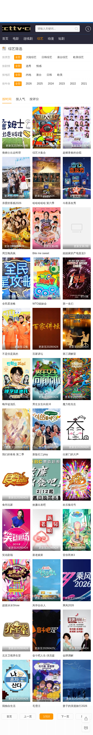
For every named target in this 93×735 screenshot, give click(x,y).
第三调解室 (69, 353)
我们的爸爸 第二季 (13, 454)
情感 (39, 66)
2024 (51, 83)
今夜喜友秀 (69, 203)
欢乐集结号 (69, 504)
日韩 (49, 74)
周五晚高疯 (8, 253)
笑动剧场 (7, 555)
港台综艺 (62, 57)
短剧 (61, 38)
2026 (29, 83)
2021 (84, 83)
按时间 (6, 99)
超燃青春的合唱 (72, 152)
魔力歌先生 (69, 404)
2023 (62, 83)
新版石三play (40, 454)
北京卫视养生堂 (11, 655)
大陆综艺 (31, 57)
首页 (5, 38)
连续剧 (28, 38)
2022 (73, 83)
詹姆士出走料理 (11, 152)
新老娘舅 (37, 555)
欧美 (60, 74)
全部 (18, 57)
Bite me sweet (40, 253)
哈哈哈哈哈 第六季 (43, 203)
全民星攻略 (8, 303)
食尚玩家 (7, 504)
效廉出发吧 (39, 504)
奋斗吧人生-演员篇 (43, 655)
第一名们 (68, 303)
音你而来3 (69, 555)
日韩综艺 (47, 57)
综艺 (40, 38)
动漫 (51, 38)
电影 (16, 38)
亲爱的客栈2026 (11, 203)
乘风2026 (68, 605)
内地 (28, 74)
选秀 (28, 66)
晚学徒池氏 (8, 404)
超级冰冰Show (10, 605)
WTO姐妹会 (39, 303)
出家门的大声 (71, 454)
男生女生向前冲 (41, 404)
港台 (39, 74)
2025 (40, 83)
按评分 (34, 99)
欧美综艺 (78, 57)
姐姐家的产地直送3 (74, 253)
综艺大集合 (39, 152)
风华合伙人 (39, 605)
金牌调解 (68, 655)
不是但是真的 (10, 353)
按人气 (20, 99)
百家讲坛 (37, 353)
